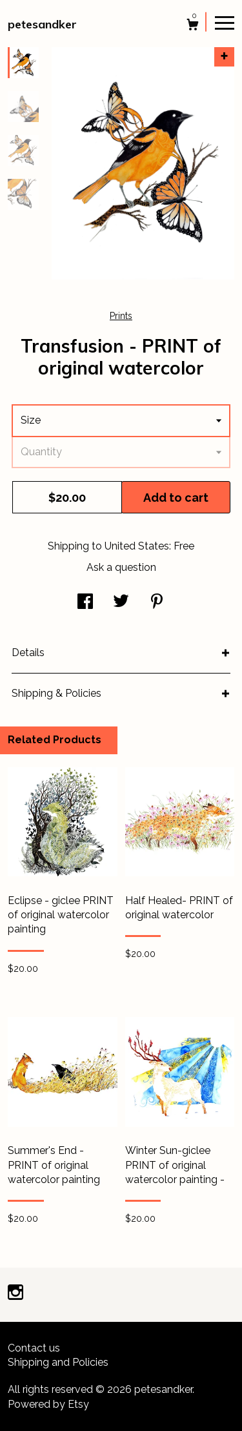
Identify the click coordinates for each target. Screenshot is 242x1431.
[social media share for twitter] (121, 603)
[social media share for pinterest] (157, 603)
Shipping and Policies (58, 1362)
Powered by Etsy (48, 1404)
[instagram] (15, 1294)
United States (137, 546)
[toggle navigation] (224, 22)
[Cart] (193, 26)
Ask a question (121, 567)
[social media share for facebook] (85, 603)
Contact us (34, 1348)
